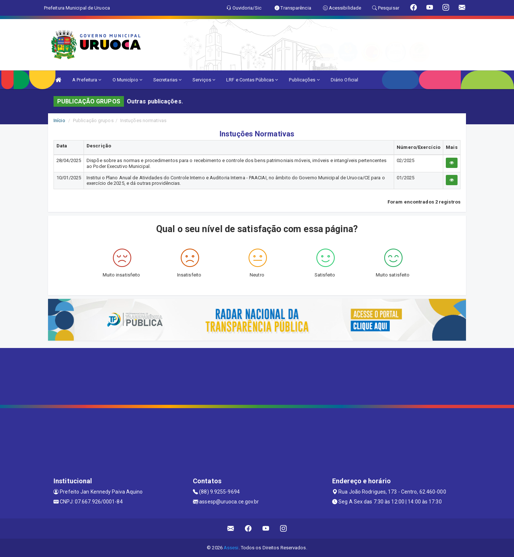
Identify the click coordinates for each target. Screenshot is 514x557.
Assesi (231, 547)
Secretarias (167, 80)
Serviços (203, 80)
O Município (127, 80)
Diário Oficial (344, 80)
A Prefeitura (86, 80)
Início (59, 120)
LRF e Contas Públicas (252, 80)
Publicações (304, 80)
